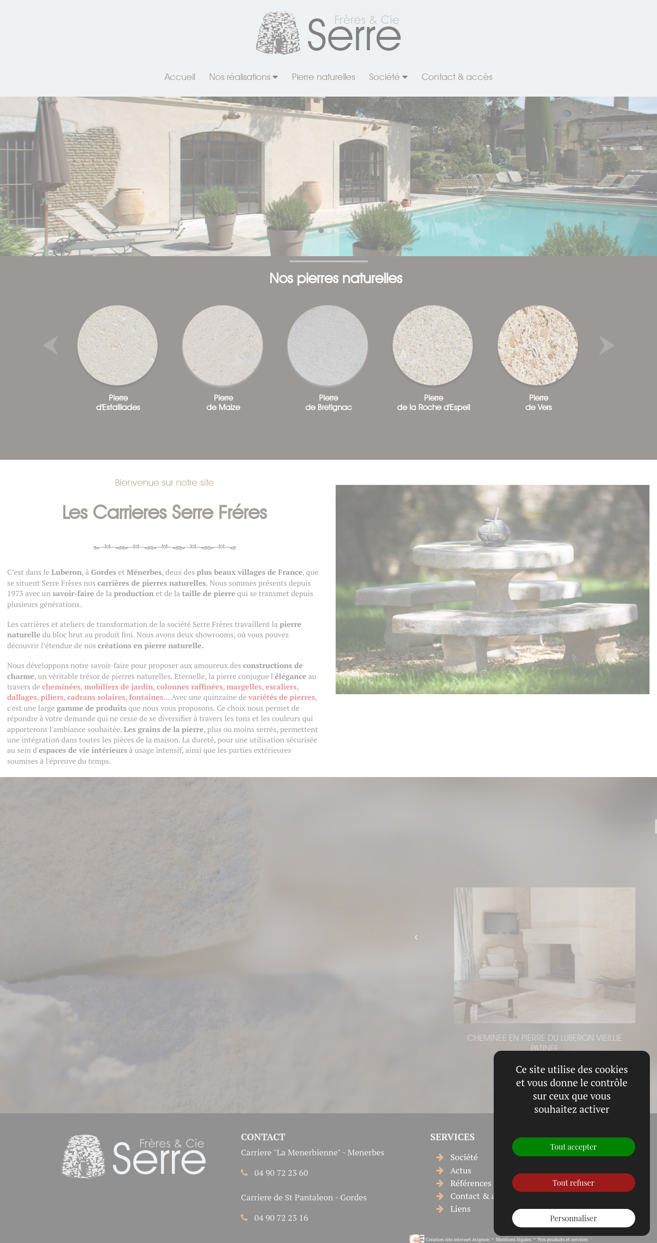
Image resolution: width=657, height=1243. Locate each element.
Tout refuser (573, 1183)
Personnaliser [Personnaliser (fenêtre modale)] (573, 1218)
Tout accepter (573, 1147)
